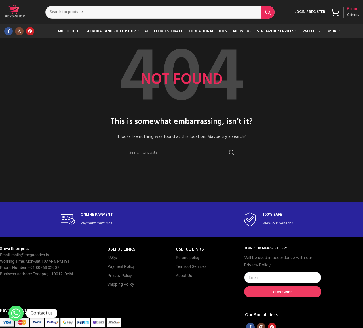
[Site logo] (15, 13)
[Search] (161, 12)
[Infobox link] (90, 221)
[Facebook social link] (8, 32)
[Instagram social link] (19, 32)
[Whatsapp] (16, 313)
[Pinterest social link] (30, 32)
